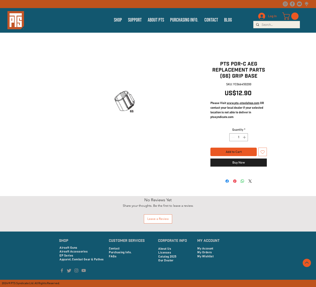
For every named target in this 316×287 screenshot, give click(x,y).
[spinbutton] (238, 137)
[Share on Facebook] (227, 181)
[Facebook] (292, 3)
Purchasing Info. (120, 252)
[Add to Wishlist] (262, 152)
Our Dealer (166, 260)
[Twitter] (69, 270)
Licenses (164, 252)
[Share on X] (250, 181)
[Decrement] (232, 137)
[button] (118, 20)
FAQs (112, 256)
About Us (164, 248)
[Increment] (244, 137)
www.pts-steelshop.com (243, 103)
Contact (114, 248)
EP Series (66, 255)
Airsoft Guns (68, 247)
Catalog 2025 (167, 256)
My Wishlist (205, 256)
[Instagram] (285, 3)
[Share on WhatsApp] (242, 181)
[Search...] (276, 25)
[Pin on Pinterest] (234, 181)
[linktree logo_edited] (306, 3)
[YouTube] (299, 3)
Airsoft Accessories (73, 251)
